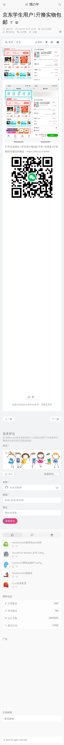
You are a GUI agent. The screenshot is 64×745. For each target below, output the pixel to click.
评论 (6, 445)
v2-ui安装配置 (19, 583)
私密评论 (49, 474)
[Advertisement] (32, 293)
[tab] (12, 534)
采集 (35, 32)
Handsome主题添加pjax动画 (26, 542)
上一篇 (8, 419)
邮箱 (6, 494)
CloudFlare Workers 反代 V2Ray (28, 552)
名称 (6, 482)
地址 (5, 507)
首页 (9, 42)
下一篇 (55, 419)
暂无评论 (10, 32)
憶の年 (9, 28)
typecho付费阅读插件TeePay (27, 562)
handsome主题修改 (22, 573)
